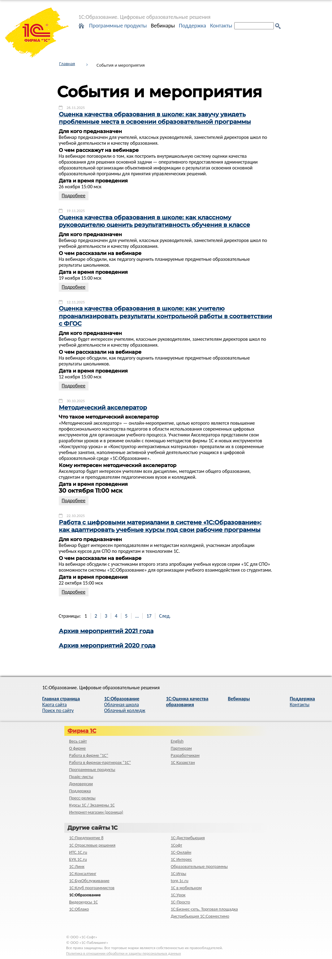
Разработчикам (185, 755)
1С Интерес (181, 859)
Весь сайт (78, 741)
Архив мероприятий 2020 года (107, 645)
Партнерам (181, 748)
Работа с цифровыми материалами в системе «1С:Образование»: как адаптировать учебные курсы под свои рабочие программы (160, 526)
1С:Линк (76, 866)
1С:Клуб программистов (91, 887)
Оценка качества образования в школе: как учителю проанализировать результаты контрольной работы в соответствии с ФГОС (165, 316)
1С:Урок (178, 895)
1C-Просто (180, 902)
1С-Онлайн (181, 852)
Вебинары (163, 25)
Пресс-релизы (82, 798)
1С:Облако (79, 909)
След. (164, 616)
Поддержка (192, 25)
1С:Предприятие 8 (86, 837)
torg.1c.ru (179, 880)
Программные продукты (118, 25)
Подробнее (73, 195)
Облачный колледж (124, 710)
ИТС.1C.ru (78, 852)
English (177, 741)
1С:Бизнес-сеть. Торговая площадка (204, 909)
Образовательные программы (199, 866)
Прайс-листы (81, 776)
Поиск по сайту (58, 710)
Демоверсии (81, 783)
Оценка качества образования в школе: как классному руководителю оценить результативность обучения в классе (154, 221)
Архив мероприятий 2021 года (106, 631)
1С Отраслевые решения (92, 845)
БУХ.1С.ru (78, 859)
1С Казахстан (183, 762)
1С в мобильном (186, 887)
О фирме (77, 748)
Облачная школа (121, 704)
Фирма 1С (81, 731)
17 (148, 616)
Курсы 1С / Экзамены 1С (91, 805)
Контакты (221, 25)
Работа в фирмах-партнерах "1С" (100, 762)
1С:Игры (178, 873)
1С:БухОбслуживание (89, 880)
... (137, 616)
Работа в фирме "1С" (88, 755)
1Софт (176, 845)
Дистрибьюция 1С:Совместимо (200, 916)
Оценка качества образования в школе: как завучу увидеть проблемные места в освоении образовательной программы (155, 118)
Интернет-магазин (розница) (96, 812)
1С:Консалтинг (82, 873)
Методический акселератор (103, 407)
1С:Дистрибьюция (188, 837)
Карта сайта (54, 704)
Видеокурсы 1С (83, 902)
